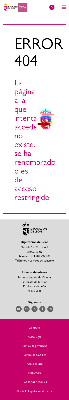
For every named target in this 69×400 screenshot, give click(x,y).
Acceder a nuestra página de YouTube (19, 309)
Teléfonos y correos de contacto (34, 260)
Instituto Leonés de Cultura (34, 277)
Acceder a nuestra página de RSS (27, 309)
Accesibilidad (35, 363)
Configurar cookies (35, 381)
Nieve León (34, 290)
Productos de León (34, 286)
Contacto (34, 327)
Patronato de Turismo (34, 282)
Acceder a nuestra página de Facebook (42, 309)
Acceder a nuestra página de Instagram (50, 309)
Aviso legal (34, 336)
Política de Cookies (34, 354)
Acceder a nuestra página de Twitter (34, 309)
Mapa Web (34, 372)
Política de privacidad (34, 345)
